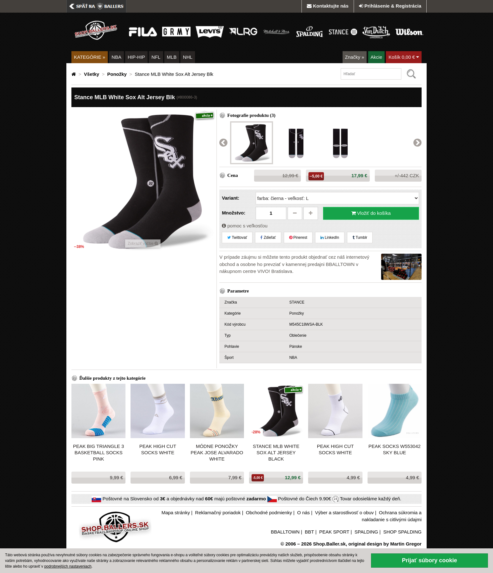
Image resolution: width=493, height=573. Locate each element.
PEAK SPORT (334, 531)
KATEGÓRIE (89, 57)
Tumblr (359, 237)
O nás (303, 512)
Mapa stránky (175, 512)
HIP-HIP (136, 57)
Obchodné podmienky (269, 512)
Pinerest (298, 237)
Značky (354, 57)
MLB (172, 57)
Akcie (376, 57)
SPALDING (366, 531)
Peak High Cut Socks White (157, 449)
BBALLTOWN (285, 531)
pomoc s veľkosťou (244, 225)
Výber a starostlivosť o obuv (344, 512)
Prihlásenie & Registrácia (390, 6)
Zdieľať (268, 237)
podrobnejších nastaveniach (67, 566)
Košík (403, 57)
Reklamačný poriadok (217, 512)
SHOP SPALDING (402, 531)
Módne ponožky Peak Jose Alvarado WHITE (217, 452)
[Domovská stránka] (74, 74)
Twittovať (237, 237)
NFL (155, 57)
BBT (309, 531)
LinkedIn (329, 237)
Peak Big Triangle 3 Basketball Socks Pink (98, 452)
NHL (187, 57)
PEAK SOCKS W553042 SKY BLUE (394, 449)
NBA (116, 57)
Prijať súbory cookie (429, 560)
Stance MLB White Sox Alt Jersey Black (276, 452)
